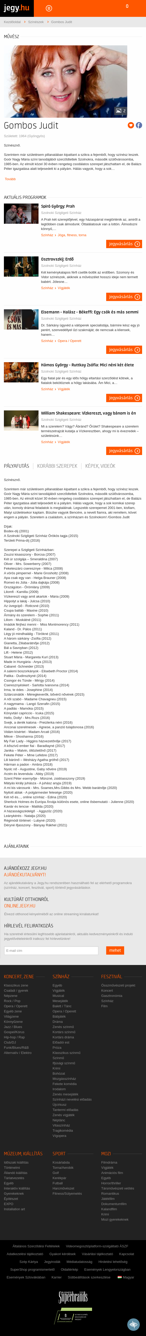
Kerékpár (59, 1178)
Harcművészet (63, 1188)
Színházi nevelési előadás (72, 1099)
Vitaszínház (61, 1125)
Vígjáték (64, 288)
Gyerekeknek (14, 1193)
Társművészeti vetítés (117, 1188)
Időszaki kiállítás (16, 1162)
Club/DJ (10, 1042)
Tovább (10, 179)
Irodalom (59, 1089)
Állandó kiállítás (15, 1173)
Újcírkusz (59, 1105)
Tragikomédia (63, 1130)
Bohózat (59, 1073)
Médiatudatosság (79, 1262)
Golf (56, 1173)
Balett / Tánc (62, 1006)
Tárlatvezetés (14, 1178)
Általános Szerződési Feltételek (36, 1246)
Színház (47, 235)
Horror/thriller (111, 1183)
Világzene (11, 1016)
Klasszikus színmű (66, 1053)
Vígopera (59, 1136)
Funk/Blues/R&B (16, 1048)
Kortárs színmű (64, 1032)
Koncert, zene (19, 977)
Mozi (106, 1154)
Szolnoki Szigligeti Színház (61, 213)
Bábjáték (59, 1016)
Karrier (57, 1277)
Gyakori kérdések (62, 1254)
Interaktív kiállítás (17, 1188)
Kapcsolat (126, 1254)
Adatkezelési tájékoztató (25, 1254)
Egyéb (57, 985)
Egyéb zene (13, 1011)
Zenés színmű (63, 1027)
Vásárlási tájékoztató (97, 1254)
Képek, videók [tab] (100, 466)
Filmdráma (109, 1162)
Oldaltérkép (69, 1269)
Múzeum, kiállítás (23, 1154)
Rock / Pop (12, 1001)
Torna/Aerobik (63, 1168)
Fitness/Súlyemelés (67, 1193)
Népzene (10, 996)
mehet (115, 950)
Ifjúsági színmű (64, 1063)
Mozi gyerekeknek (115, 1219)
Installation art (14, 1209)
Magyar (126, 1277)
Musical (58, 996)
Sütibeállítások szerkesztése (89, 1277)
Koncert (107, 990)
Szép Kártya (29, 1262)
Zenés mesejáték (65, 1094)
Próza (57, 1048)
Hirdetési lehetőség (112, 1262)
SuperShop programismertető (32, 1269)
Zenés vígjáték (64, 1115)
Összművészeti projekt (118, 985)
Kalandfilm (109, 1209)
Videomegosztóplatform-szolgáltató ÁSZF (97, 1246)
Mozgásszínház (64, 1079)
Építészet (11, 1199)
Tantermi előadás (65, 1110)
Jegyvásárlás (121, 244)
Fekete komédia (65, 1084)
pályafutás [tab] (16, 466)
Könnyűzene (13, 1022)
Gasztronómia (111, 996)
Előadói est (61, 1042)
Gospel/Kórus (14, 1032)
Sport (59, 1154)
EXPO (8, 1204)
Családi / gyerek (16, 990)
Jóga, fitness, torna (72, 235)
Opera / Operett (69, 341)
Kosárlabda (61, 1162)
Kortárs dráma (63, 1037)
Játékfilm (108, 1199)
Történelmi (12, 1168)
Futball (58, 1183)
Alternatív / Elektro (17, 1053)
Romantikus (110, 1193)
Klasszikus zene (16, 985)
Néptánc (59, 1120)
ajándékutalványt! (25, 875)
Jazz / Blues (13, 1027)
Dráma (58, 1022)
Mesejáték (60, 1001)
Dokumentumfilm (114, 1204)
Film (104, 1006)
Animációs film (112, 1173)
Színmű (58, 1058)
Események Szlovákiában (26, 1277)
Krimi (56, 1068)
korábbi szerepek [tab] (57, 466)
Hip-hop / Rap (14, 1037)
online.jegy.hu (19, 906)
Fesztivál (111, 977)
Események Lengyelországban (107, 1269)
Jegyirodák (52, 1262)
